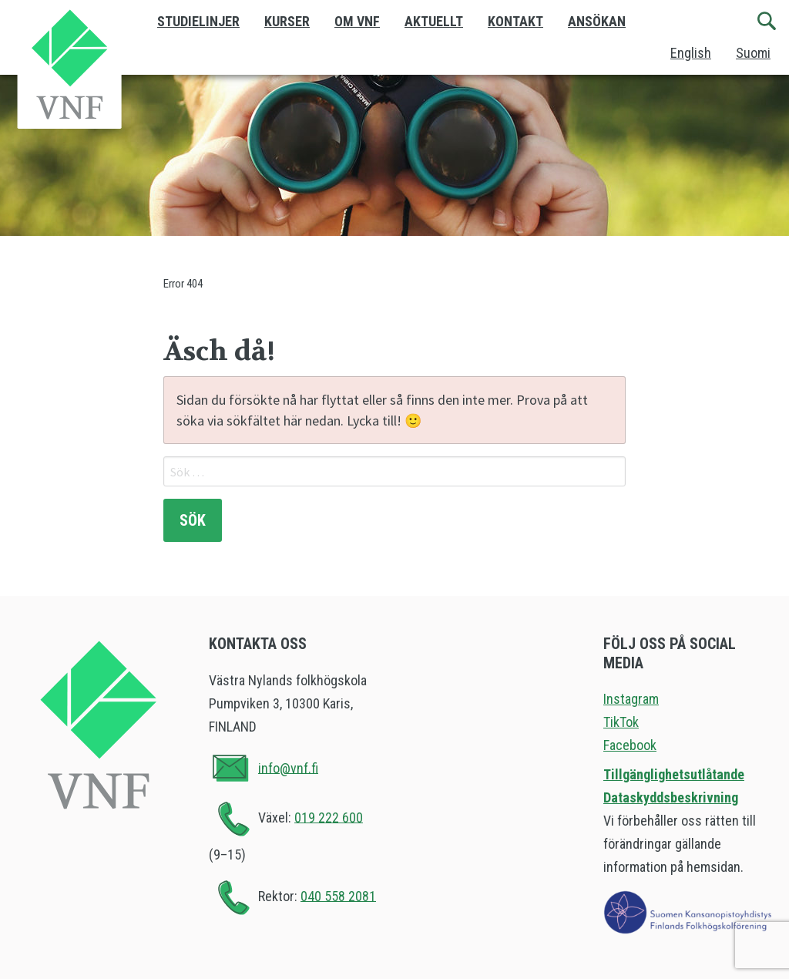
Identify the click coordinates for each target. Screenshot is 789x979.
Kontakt (515, 21)
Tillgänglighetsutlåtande (673, 774)
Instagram (631, 699)
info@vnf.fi (288, 767)
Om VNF (357, 21)
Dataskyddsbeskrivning (670, 797)
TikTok (621, 722)
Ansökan (597, 21)
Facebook (629, 745)
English (690, 53)
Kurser (287, 21)
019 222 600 (328, 817)
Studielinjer (198, 21)
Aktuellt (434, 21)
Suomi (753, 53)
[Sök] (767, 21)
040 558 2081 (338, 895)
